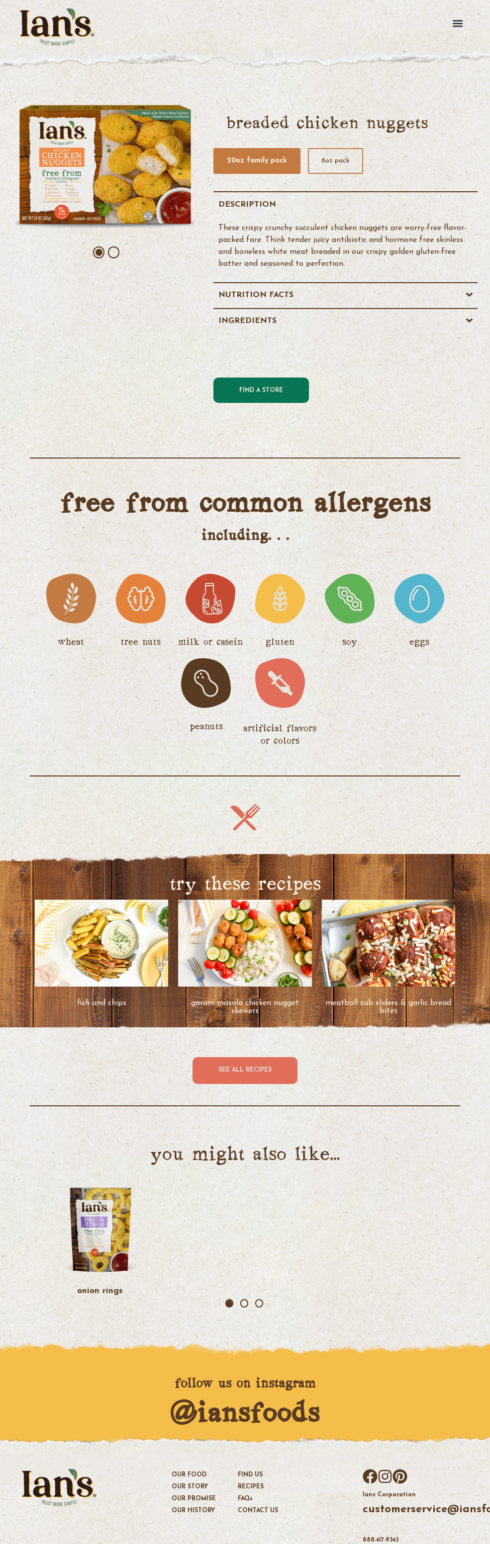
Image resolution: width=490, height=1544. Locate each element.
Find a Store (261, 390)
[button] (461, 23)
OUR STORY (190, 1485)
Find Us (250, 1473)
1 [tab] (99, 252)
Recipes (251, 1485)
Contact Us (258, 1509)
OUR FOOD (189, 1473)
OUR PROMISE (194, 1497)
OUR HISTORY (193, 1509)
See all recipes (245, 1070)
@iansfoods (244, 1411)
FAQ (245, 1497)
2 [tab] (114, 252)
